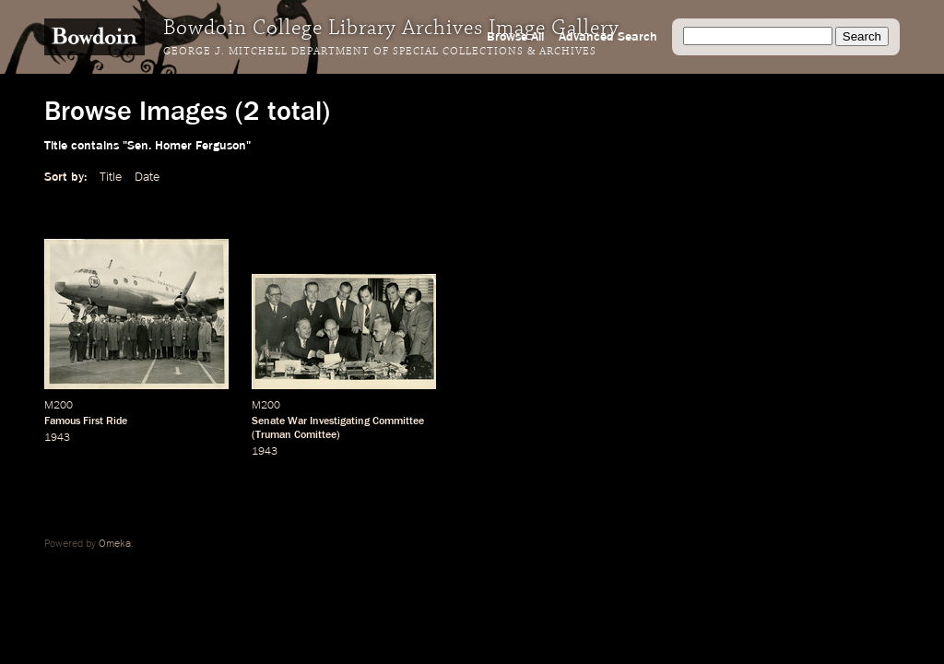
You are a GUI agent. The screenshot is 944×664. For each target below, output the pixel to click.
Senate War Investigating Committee (338, 421)
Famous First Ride (85, 421)
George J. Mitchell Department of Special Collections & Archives (379, 51)
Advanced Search (608, 36)
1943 (57, 438)
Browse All (515, 36)
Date (147, 177)
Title (111, 177)
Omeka (115, 544)
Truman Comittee (295, 435)
